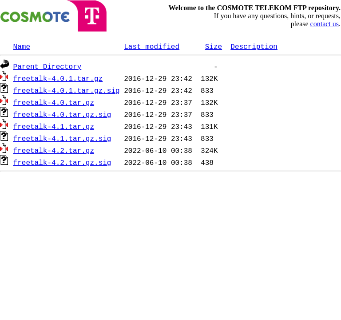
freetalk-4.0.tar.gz (53, 102)
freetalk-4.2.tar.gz (53, 150)
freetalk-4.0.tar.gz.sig (62, 114)
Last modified (151, 46)
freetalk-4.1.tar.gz (53, 126)
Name (21, 46)
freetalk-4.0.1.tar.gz (58, 78)
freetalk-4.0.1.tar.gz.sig (66, 90)
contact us (324, 24)
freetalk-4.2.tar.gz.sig (62, 162)
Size (213, 46)
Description (254, 46)
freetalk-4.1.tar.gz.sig (62, 138)
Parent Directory (47, 66)
